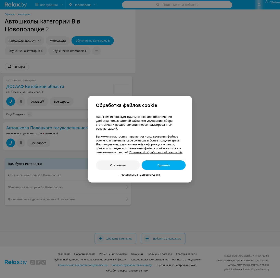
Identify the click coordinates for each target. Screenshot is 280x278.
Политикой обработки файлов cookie (156, 152)
